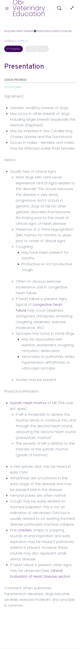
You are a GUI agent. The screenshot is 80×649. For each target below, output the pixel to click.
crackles (25, 530)
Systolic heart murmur (28, 402)
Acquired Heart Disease (18, 31)
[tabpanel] (40, 350)
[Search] (60, 8)
